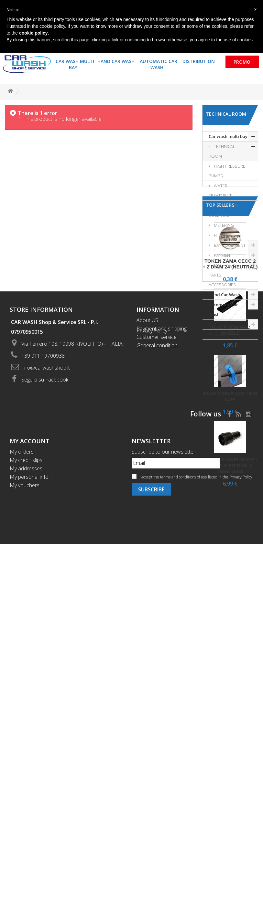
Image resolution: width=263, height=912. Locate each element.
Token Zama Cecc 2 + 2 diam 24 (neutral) (230, 420)
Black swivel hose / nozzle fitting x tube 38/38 (230, 621)
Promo (242, 62)
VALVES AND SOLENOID (223, 210)
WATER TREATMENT (220, 190)
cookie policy (33, 33)
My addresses (26, 836)
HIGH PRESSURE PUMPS (227, 171)
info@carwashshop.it (45, 735)
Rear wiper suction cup (230, 552)
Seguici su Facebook (44, 747)
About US (147, 688)
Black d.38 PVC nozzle (230, 486)
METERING (223, 225)
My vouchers (24, 853)
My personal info (29, 844)
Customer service (157, 704)
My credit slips (26, 828)
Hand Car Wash (116, 61)
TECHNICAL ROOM (222, 151)
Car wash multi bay (75, 64)
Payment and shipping (162, 696)
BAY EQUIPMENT (229, 245)
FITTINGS (222, 235)
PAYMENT (222, 255)
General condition (157, 713)
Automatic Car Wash (158, 64)
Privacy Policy (152, 722)
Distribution (198, 61)
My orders (22, 819)
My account (29, 809)
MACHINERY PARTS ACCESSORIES (222, 275)
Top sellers (220, 361)
